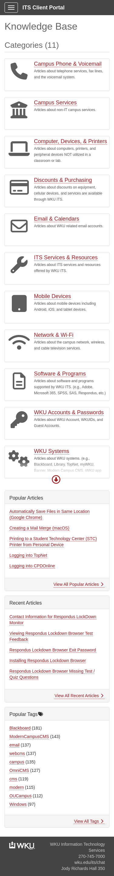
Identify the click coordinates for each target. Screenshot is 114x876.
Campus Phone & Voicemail (68, 64)
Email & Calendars (56, 219)
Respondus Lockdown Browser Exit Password (52, 650)
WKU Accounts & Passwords (69, 412)
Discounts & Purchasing (63, 180)
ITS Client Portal (43, 8)
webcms (17, 753)
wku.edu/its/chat (90, 862)
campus (16, 762)
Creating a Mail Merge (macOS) (39, 528)
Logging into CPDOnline (32, 565)
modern (16, 787)
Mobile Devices (52, 296)
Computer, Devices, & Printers (70, 141)
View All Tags (88, 821)
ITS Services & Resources (66, 257)
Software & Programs (60, 374)
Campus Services (55, 103)
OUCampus (20, 795)
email (14, 745)
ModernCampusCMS (29, 736)
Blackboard (20, 728)
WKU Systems (51, 451)
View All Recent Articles (79, 695)
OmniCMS (19, 770)
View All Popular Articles (78, 584)
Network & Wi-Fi (53, 335)
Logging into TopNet (28, 555)
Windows (18, 804)
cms (13, 778)
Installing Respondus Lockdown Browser (47, 660)
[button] (56, 479)
